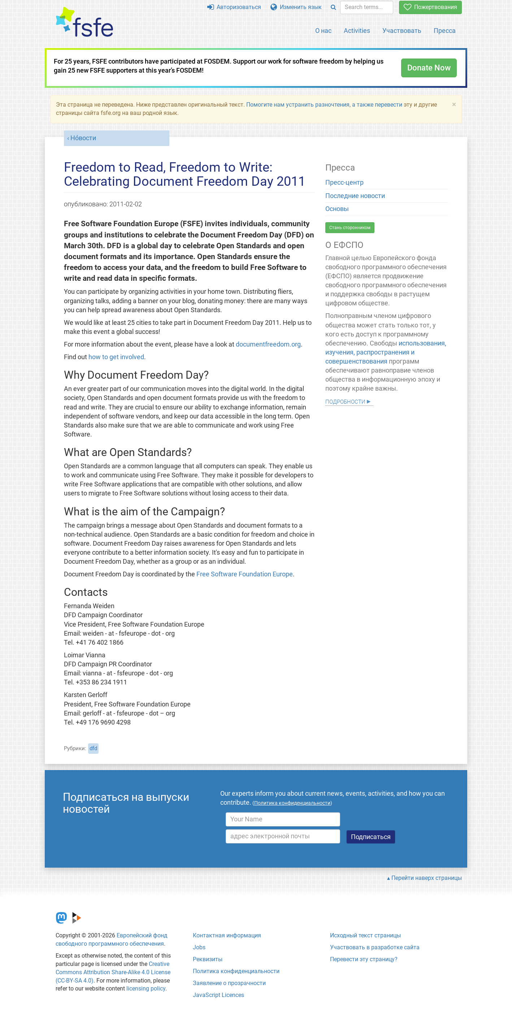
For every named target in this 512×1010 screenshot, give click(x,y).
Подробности (345, 400)
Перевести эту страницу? (364, 959)
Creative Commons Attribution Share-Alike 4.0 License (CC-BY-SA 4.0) (113, 972)
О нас (323, 30)
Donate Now (429, 67)
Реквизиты (207, 959)
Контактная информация (227, 935)
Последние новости (355, 195)
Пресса (445, 30)
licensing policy (145, 988)
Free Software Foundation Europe (244, 574)
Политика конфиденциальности (236, 971)
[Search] (333, 7)
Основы (337, 208)
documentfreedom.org (268, 344)
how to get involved (116, 357)
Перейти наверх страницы (426, 877)
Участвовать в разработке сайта (375, 947)
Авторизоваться (234, 7)
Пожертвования (430, 7)
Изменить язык (296, 7)
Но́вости (83, 138)
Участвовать (401, 30)
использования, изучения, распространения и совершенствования (385, 352)
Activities (357, 30)
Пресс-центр (344, 182)
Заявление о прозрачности (229, 983)
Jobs (199, 947)
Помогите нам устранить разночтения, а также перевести (324, 104)
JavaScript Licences (218, 995)
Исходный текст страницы (365, 935)
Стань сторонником (349, 227)
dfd (93, 748)
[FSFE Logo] (84, 22)
